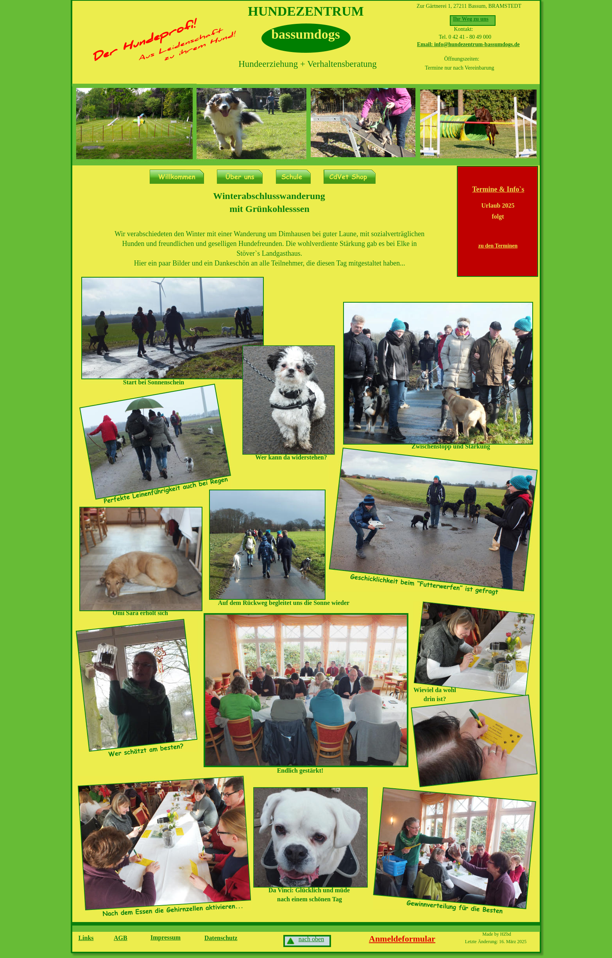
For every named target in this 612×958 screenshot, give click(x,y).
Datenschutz (220, 938)
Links (85, 938)
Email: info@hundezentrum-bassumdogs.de (468, 44)
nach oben (311, 939)
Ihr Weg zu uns (471, 19)
